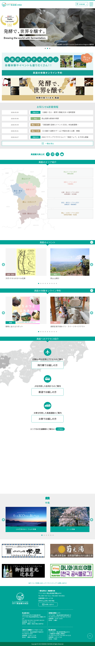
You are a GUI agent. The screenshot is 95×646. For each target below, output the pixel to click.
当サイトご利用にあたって (37, 583)
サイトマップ (52, 583)
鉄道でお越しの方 (47, 392)
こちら (60, 429)
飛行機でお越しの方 (47, 365)
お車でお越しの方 (47, 418)
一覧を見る (47, 143)
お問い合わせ (62, 583)
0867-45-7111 (46, 596)
